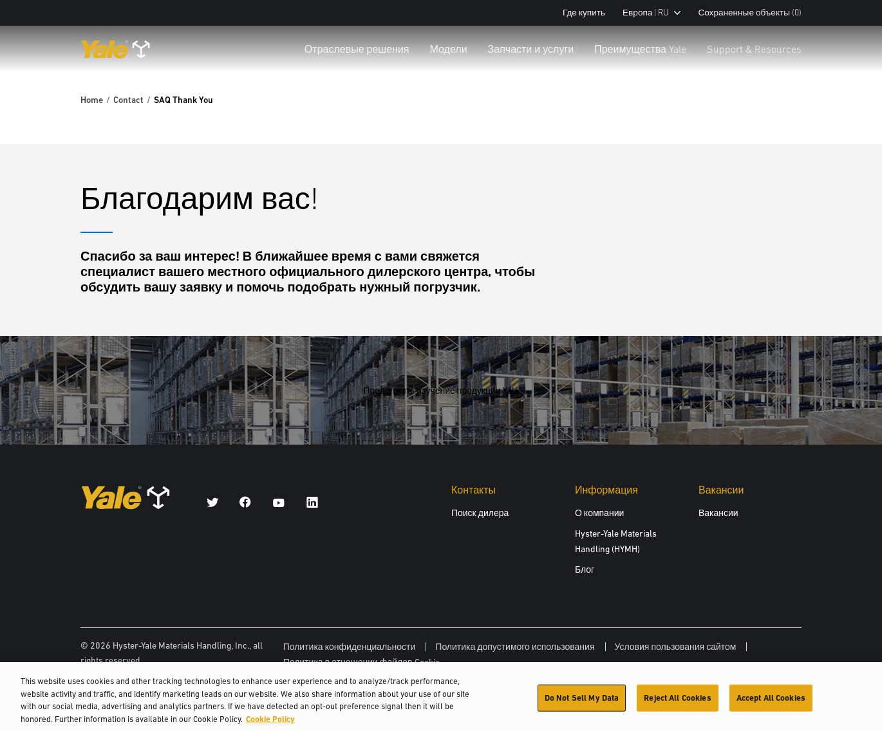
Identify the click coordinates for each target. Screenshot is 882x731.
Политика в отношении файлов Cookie (361, 662)
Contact (128, 100)
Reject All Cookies (677, 702)
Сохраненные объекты (750, 12)
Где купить (584, 12)
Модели (448, 49)
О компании (599, 513)
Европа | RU (651, 12)
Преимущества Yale (640, 49)
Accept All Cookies (771, 702)
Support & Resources (754, 49)
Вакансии (718, 513)
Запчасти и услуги (531, 49)
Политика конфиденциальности (349, 646)
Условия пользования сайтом (676, 646)
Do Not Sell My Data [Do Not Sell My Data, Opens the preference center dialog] (582, 702)
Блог (584, 569)
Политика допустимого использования (514, 646)
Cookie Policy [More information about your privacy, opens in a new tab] (270, 723)
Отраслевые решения (357, 49)
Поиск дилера (480, 513)
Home (91, 100)
